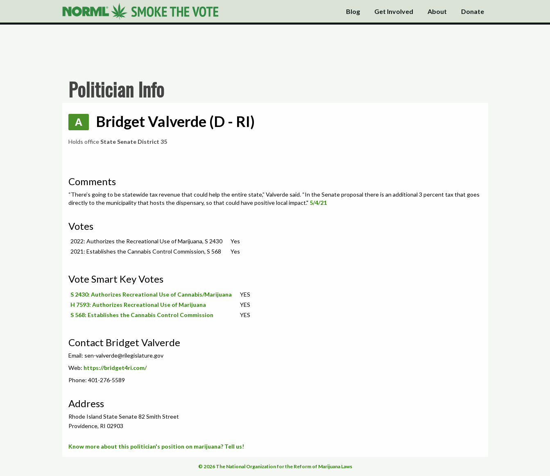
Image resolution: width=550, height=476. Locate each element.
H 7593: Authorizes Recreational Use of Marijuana (138, 304)
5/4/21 (318, 202)
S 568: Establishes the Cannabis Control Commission (141, 314)
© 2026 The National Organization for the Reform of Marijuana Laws (275, 466)
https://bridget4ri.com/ (115, 367)
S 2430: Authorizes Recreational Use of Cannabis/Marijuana (151, 294)
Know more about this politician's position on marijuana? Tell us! (156, 446)
